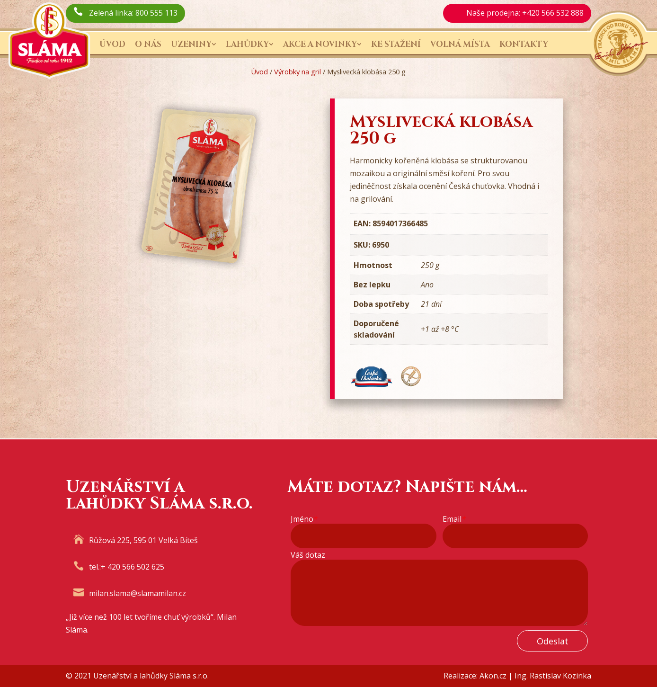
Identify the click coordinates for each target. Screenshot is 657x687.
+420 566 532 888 (553, 13)
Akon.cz (492, 675)
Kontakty (523, 44)
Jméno (304, 519)
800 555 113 (156, 13)
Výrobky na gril (297, 71)
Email (454, 519)
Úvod (112, 44)
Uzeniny (191, 44)
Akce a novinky (320, 44)
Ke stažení (396, 44)
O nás (148, 44)
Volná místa (460, 44)
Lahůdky (247, 44)
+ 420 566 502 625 (132, 567)
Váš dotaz (308, 555)
